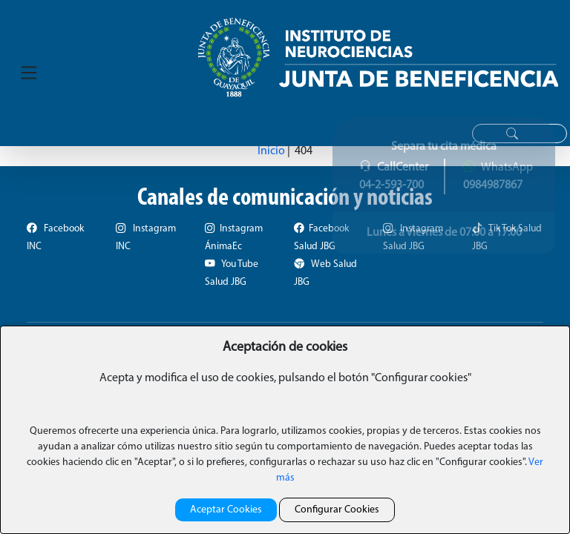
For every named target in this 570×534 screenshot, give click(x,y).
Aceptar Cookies (226, 509)
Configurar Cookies (337, 509)
